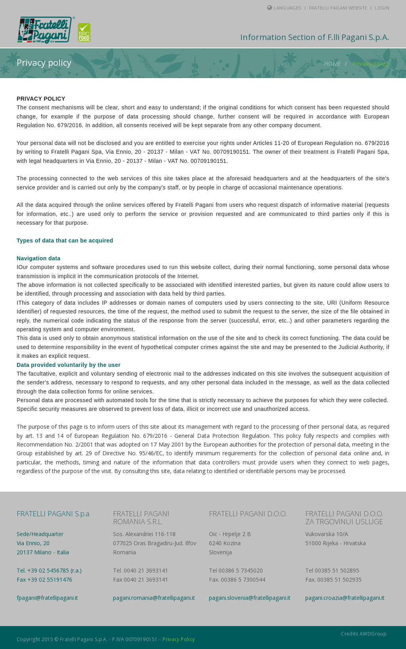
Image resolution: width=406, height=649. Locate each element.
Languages (287, 8)
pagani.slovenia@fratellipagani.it (250, 597)
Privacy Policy (179, 639)
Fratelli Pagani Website (338, 8)
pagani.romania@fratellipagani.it (154, 597)
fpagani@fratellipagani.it (47, 597)
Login (382, 8)
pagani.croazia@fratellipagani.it (345, 597)
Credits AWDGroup (364, 633)
